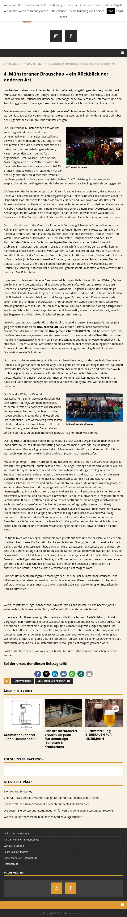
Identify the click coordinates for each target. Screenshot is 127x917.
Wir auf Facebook (14, 845)
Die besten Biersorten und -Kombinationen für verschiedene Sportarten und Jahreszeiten (59, 810)
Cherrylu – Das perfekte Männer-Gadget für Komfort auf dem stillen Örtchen (51, 798)
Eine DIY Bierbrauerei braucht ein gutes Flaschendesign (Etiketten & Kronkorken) (61, 739)
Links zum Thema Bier (16, 833)
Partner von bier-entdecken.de (21, 839)
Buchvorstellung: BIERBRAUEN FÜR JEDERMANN (98, 735)
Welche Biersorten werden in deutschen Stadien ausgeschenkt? (43, 817)
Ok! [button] (111, 11)
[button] (37, 674)
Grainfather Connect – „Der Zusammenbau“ (20, 737)
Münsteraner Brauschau (54, 681)
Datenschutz (11, 864)
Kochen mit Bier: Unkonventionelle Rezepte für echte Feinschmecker (46, 804)
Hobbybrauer (22, 681)
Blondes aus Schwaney (18, 791)
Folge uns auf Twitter (16, 851)
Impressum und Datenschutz (20, 858)
